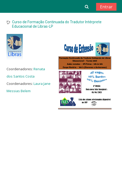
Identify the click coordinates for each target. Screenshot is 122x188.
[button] (87, 6)
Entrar (106, 7)
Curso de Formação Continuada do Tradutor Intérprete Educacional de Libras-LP (57, 24)
